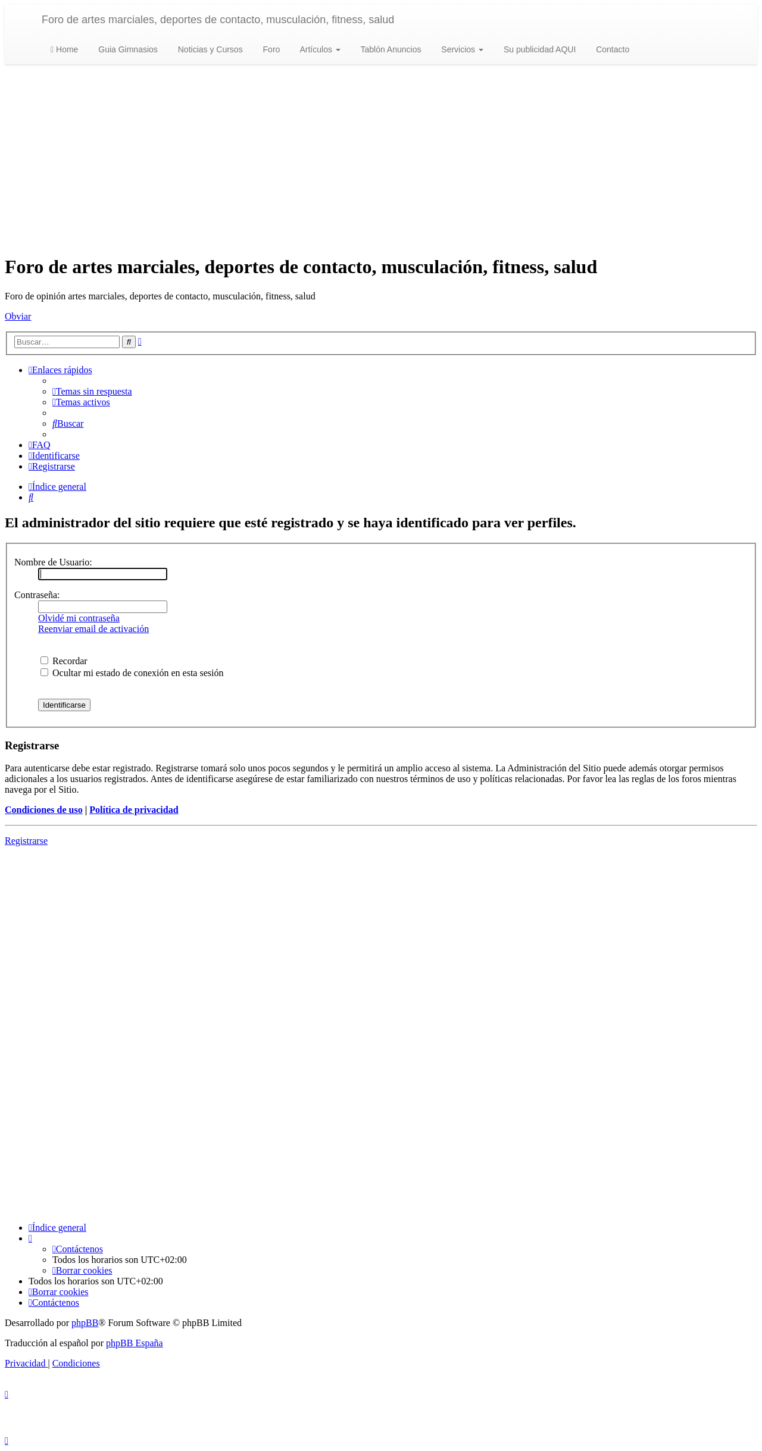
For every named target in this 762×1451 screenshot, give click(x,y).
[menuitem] (92, 391)
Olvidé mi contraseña (79, 618)
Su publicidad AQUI (538, 49)
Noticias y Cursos (209, 49)
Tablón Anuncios (389, 49)
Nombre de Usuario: (53, 562)
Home (64, 49)
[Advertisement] (381, 160)
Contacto (611, 49)
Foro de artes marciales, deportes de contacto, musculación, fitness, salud (218, 20)
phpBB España (134, 1343)
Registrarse (26, 841)
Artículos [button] (319, 49)
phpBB (84, 1323)
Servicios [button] (461, 49)
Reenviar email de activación (93, 629)
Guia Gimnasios (126, 49)
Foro (270, 49)
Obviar (18, 316)
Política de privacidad (133, 810)
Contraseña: (37, 595)
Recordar (64, 661)
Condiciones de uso (44, 810)
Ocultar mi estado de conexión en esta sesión (131, 673)
